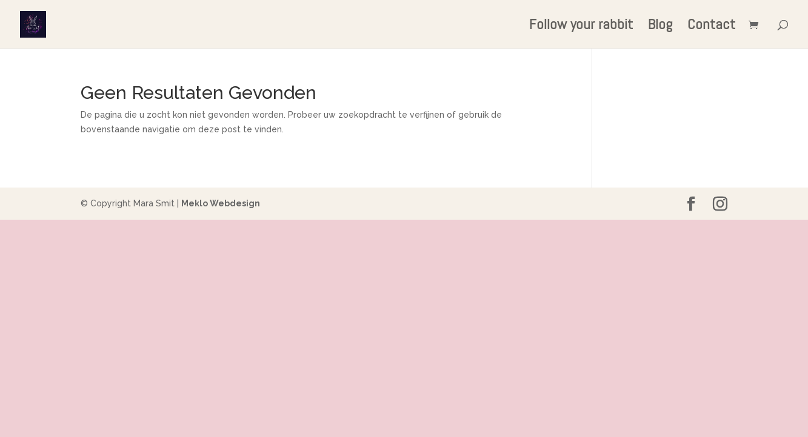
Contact (711, 26)
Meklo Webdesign (220, 203)
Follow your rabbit (581, 26)
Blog (660, 26)
